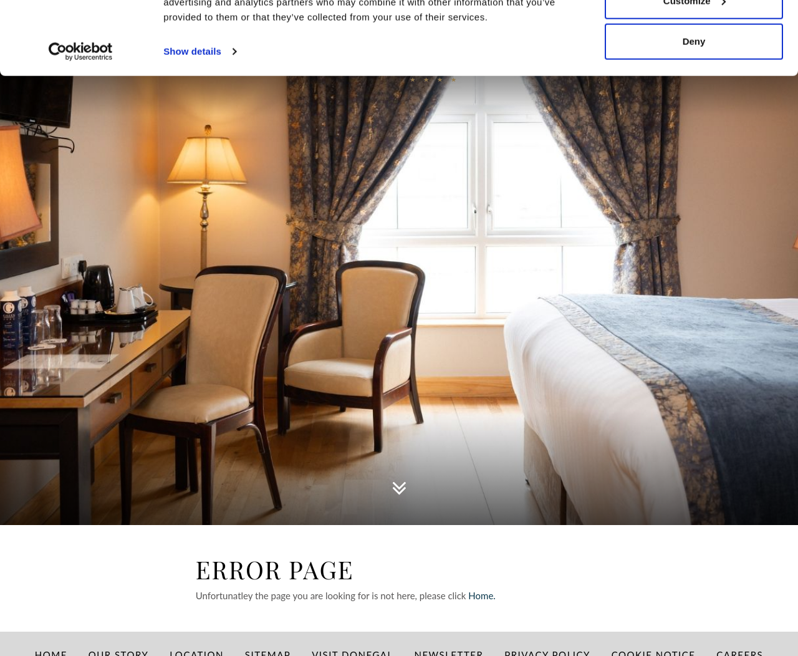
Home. (483, 595)
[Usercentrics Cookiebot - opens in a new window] (80, 124)
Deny (694, 114)
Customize (694, 74)
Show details (192, 124)
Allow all (694, 32)
